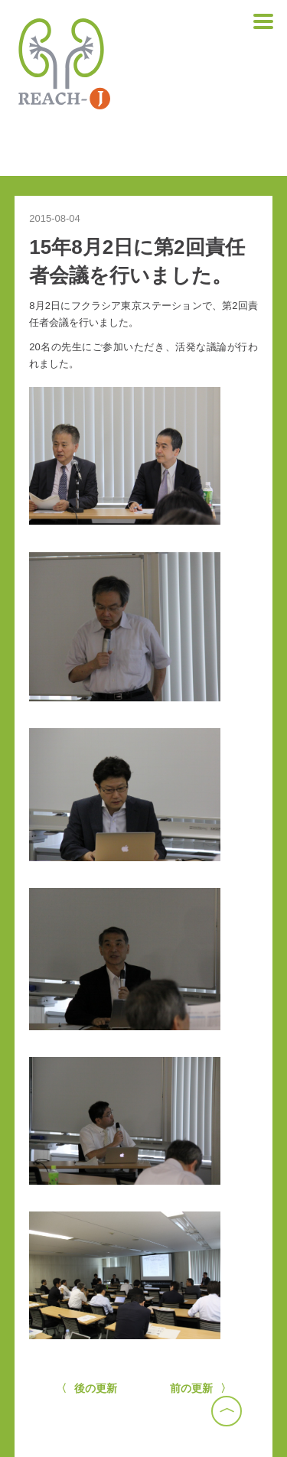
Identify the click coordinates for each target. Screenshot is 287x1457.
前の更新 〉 (201, 1388)
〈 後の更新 (87, 1388)
